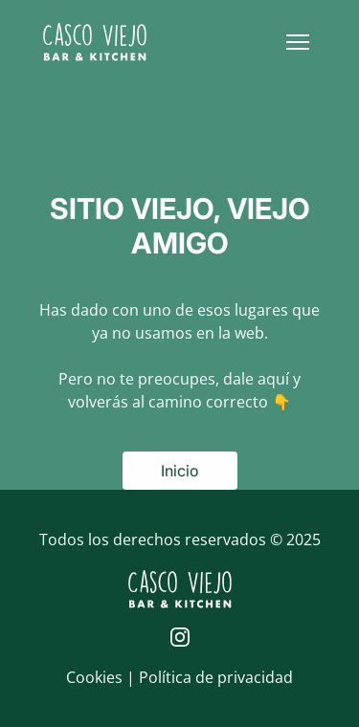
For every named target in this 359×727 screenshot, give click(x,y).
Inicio (180, 470)
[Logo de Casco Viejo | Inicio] (94, 42)
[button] (298, 42)
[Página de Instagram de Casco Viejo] (180, 637)
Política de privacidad (216, 677)
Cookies (96, 677)
